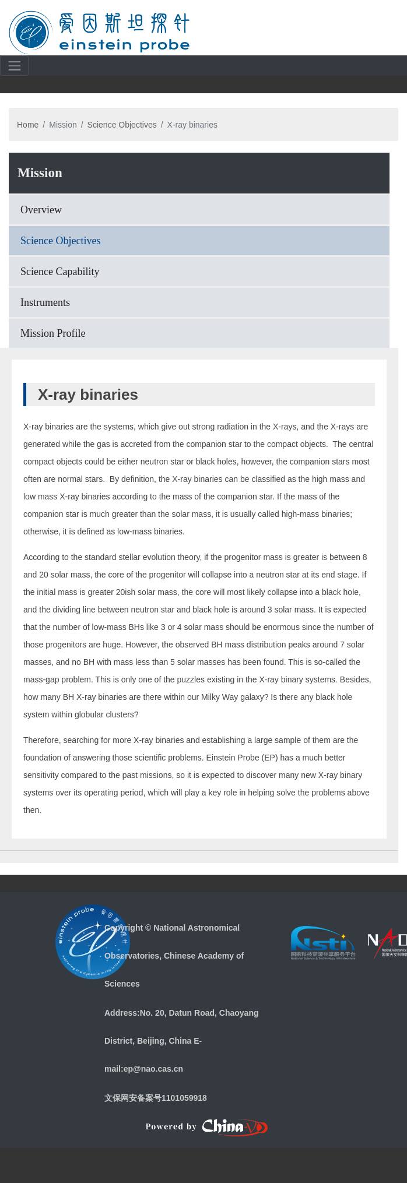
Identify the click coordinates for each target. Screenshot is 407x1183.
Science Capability (59, 271)
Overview (41, 210)
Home (27, 124)
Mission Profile (53, 333)
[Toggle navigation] (384, 32)
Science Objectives (122, 124)
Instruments (45, 302)
